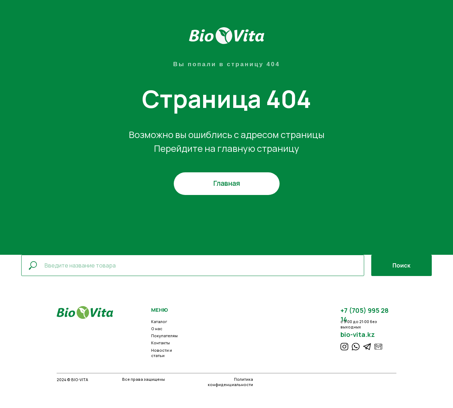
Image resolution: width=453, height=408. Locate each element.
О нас (156, 328)
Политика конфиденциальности (230, 382)
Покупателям (164, 335)
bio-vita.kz (357, 334)
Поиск (401, 265)
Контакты (160, 342)
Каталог (159, 321)
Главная (226, 183)
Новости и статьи (161, 353)
